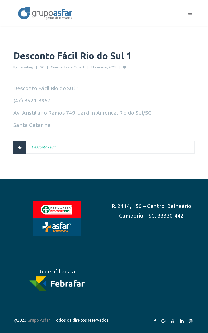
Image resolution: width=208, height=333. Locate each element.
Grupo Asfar (38, 320)
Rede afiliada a (56, 271)
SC (42, 67)
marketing (25, 67)
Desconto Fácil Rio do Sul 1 (72, 55)
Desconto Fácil (43, 147)
